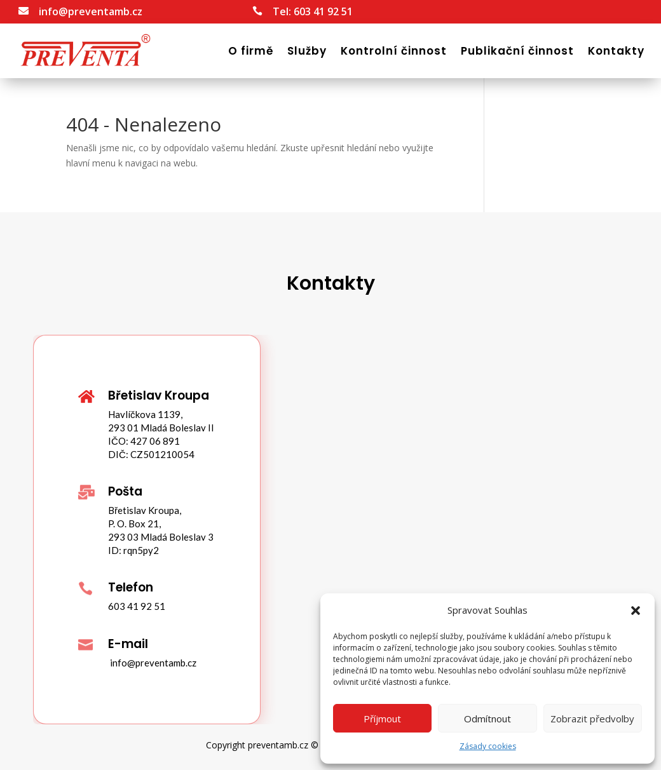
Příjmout (382, 718)
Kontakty (616, 50)
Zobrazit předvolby (592, 718)
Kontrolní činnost (394, 50)
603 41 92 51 (323, 11)
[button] (635, 610)
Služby (307, 50)
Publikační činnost (517, 50)
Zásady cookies (488, 746)
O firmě (250, 50)
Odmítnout (487, 718)
